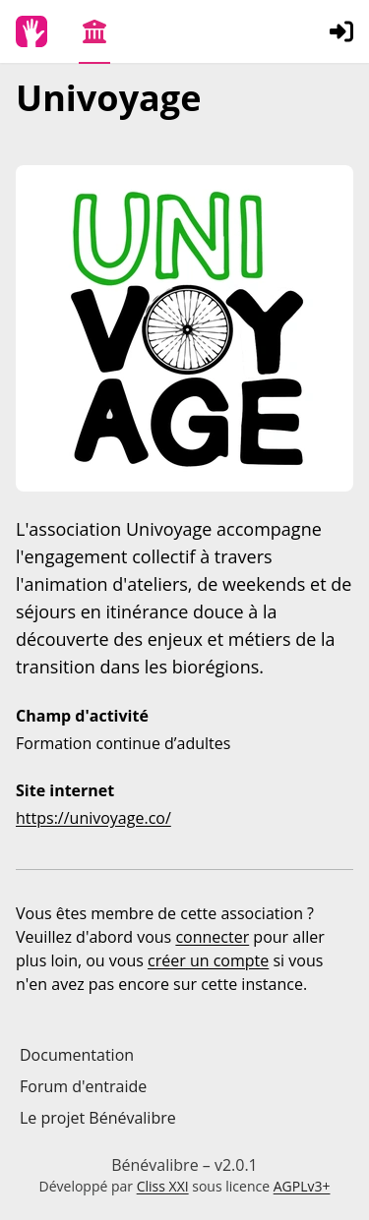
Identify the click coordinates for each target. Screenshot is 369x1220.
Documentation (77, 1055)
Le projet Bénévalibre (98, 1118)
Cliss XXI (163, 1186)
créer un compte (208, 960)
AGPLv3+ (302, 1186)
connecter (212, 937)
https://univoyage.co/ (93, 818)
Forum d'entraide (83, 1086)
